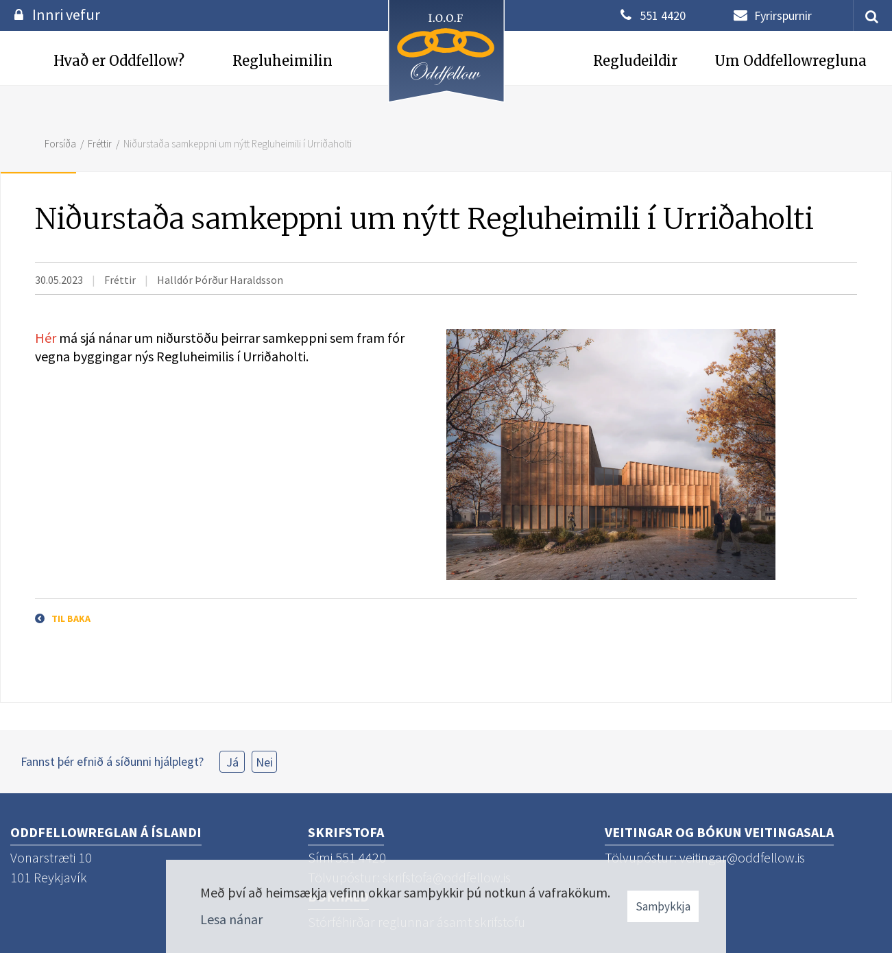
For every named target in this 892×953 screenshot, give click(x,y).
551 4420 (663, 15)
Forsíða (60, 143)
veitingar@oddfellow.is (742, 857)
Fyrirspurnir (783, 15)
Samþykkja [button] (663, 906)
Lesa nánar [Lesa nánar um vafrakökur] (231, 919)
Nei (264, 762)
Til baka (71, 618)
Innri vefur (66, 14)
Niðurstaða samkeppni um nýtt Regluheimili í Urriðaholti (237, 143)
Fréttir (100, 143)
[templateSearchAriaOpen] (866, 15)
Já (232, 762)
